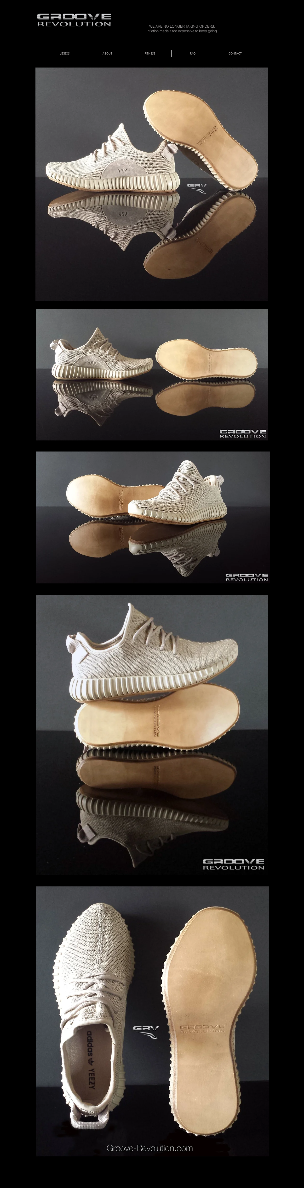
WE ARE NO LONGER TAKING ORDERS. (182, 26)
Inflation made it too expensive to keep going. (182, 31)
